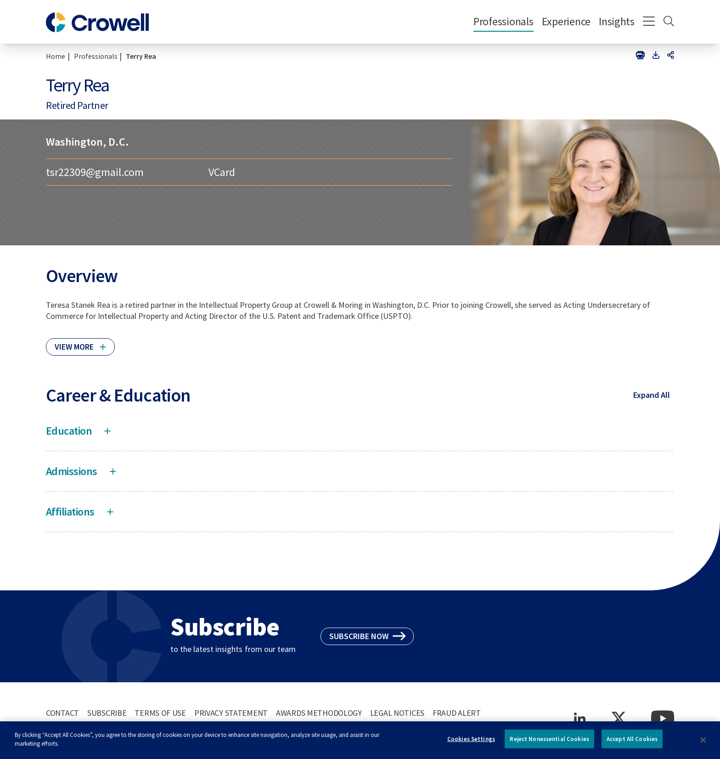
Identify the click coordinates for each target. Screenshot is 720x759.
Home (55, 56)
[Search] (669, 22)
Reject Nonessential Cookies (549, 743)
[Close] (703, 744)
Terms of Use (160, 713)
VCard (221, 172)
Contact (62, 713)
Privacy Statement (231, 713)
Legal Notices (397, 713)
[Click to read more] (80, 343)
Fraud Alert (457, 713)
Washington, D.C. (87, 142)
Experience (566, 21)
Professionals (503, 21)
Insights (617, 21)
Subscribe (106, 713)
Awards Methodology (319, 713)
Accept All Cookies (632, 743)
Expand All (651, 395)
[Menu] (649, 22)
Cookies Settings (471, 743)
